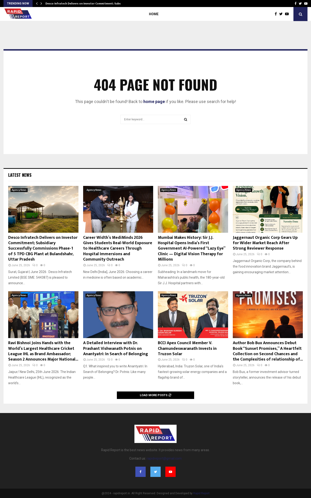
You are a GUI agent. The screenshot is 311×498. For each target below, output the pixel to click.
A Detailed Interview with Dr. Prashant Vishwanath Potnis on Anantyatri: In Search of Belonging (115, 348)
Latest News (19, 175)
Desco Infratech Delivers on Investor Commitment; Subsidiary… (88, 3)
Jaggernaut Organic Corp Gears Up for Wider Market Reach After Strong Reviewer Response (265, 243)
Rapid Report (201, 493)
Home (154, 14)
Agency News (19, 190)
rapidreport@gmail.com (164, 458)
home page (154, 101)
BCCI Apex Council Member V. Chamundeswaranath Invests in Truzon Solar (187, 348)
